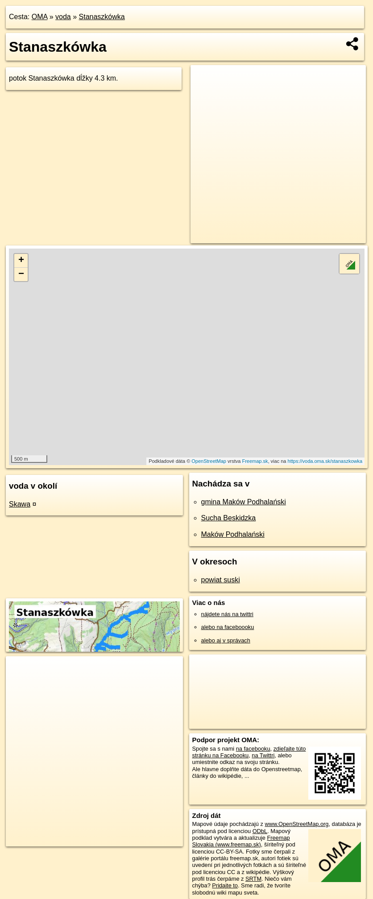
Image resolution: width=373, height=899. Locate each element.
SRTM (253, 878)
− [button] (21, 274)
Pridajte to (225, 885)
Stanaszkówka (102, 16)
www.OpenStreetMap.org (296, 824)
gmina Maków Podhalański (243, 502)
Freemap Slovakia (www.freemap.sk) (241, 841)
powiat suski (220, 580)
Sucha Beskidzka (228, 518)
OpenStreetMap (208, 461)
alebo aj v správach (225, 640)
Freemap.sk (255, 461)
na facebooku (253, 748)
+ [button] (21, 260)
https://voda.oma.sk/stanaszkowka (325, 461)
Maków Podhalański (233, 534)
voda (63, 16)
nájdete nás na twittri (227, 614)
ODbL (260, 831)
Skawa (19, 504)
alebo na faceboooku (227, 627)
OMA (40, 16)
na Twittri (263, 755)
